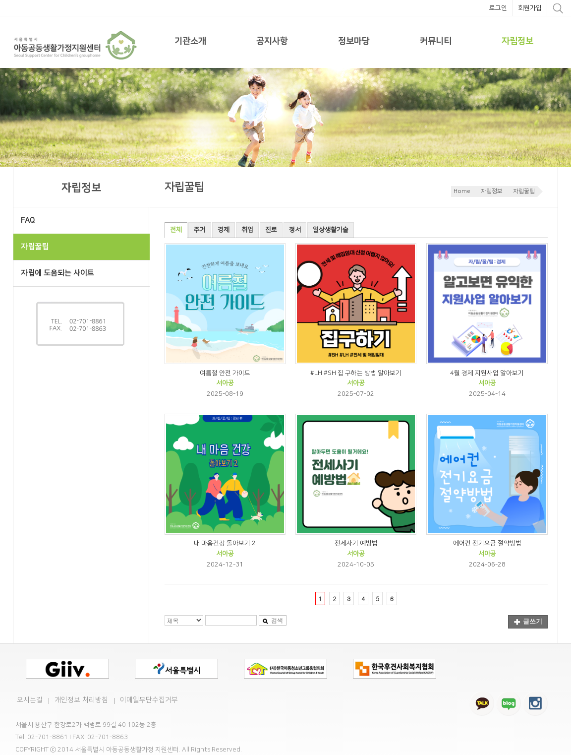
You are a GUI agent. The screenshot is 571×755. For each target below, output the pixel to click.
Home (462, 191)
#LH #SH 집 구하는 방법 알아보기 (355, 373)
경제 (223, 229)
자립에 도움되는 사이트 (57, 273)
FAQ (28, 220)
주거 (200, 229)
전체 (176, 229)
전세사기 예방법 (356, 543)
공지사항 (272, 41)
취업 (247, 229)
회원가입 (530, 7)
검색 (272, 620)
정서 (295, 229)
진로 (271, 229)
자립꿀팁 (524, 191)
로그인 (498, 7)
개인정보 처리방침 (81, 700)
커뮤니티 (436, 41)
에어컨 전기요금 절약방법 (487, 543)
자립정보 (517, 41)
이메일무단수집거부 (149, 700)
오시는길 (30, 700)
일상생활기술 (330, 229)
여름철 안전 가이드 (225, 373)
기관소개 (190, 41)
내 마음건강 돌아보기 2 (225, 543)
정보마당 (354, 41)
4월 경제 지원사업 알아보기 (487, 373)
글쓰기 (528, 621)
